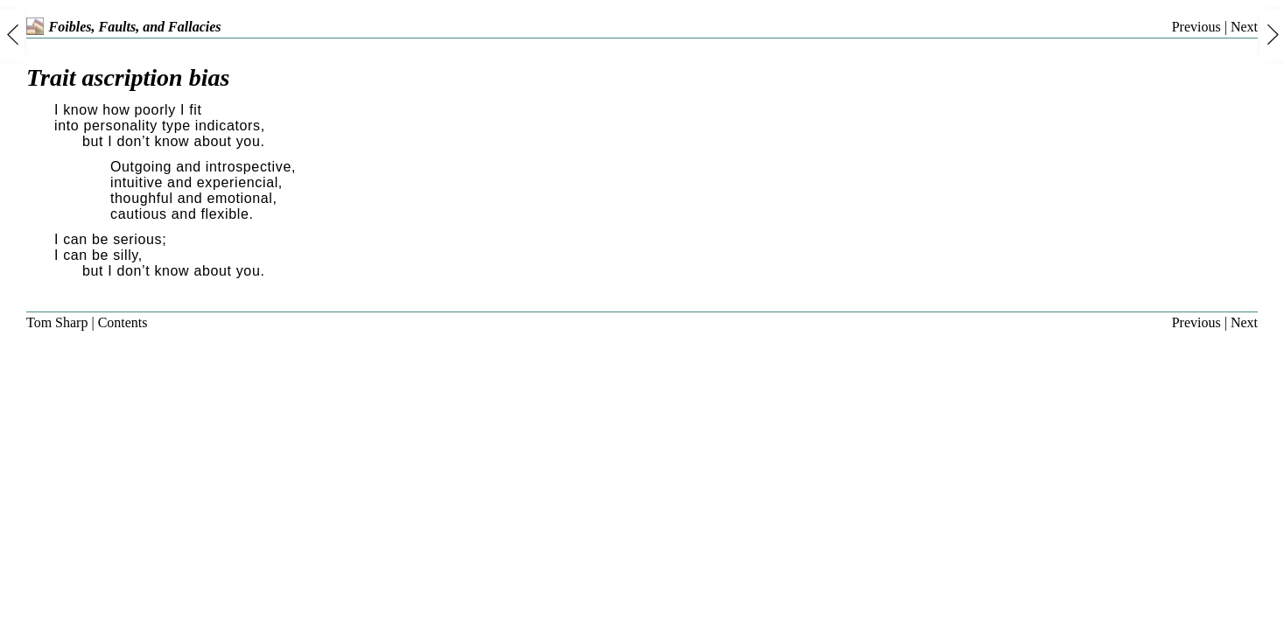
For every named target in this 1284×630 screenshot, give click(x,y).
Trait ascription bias (127, 77)
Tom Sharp (57, 322)
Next (1244, 26)
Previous (1196, 26)
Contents (123, 322)
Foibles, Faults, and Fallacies (123, 26)
